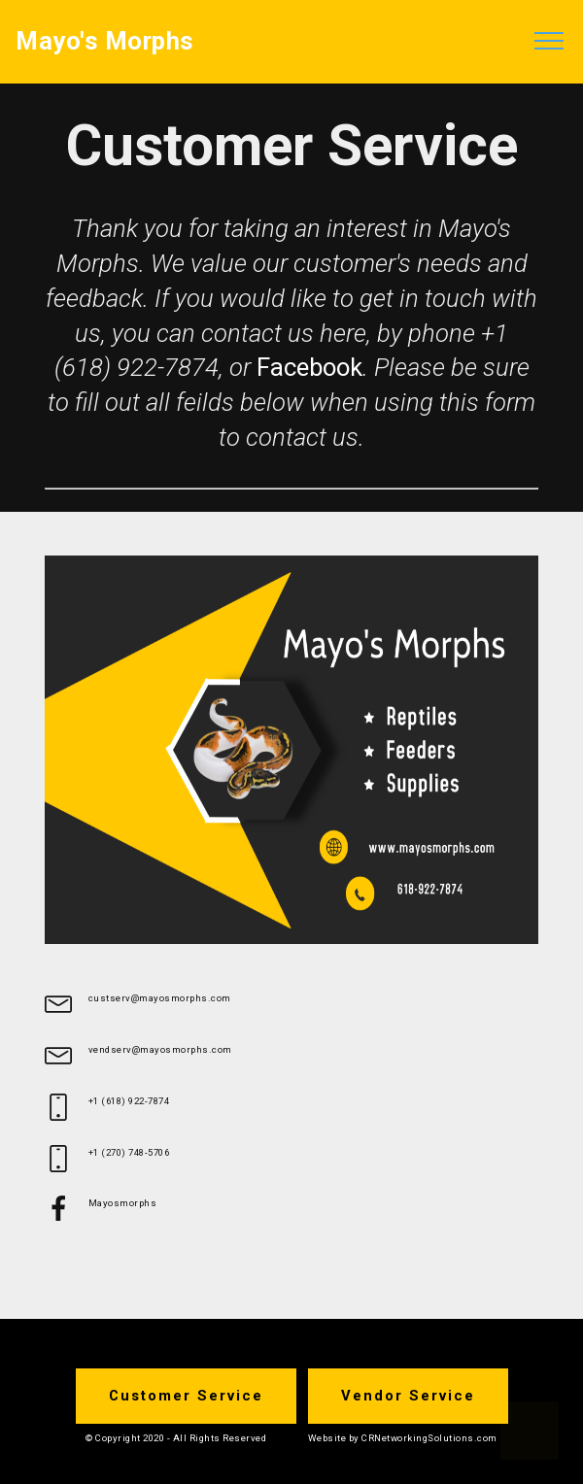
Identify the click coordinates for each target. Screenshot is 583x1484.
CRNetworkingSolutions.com (429, 1438)
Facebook (309, 367)
